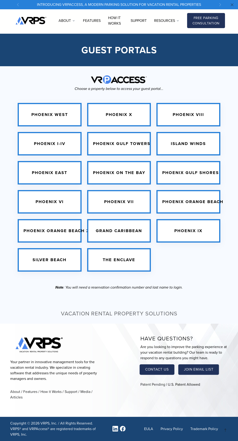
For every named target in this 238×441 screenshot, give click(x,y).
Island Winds (188, 144)
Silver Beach (49, 260)
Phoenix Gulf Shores (190, 173)
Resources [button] (164, 20)
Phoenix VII (119, 202)
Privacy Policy (172, 428)
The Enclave (119, 260)
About (15, 391)
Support (139, 20)
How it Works (114, 20)
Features (92, 20)
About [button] (65, 20)
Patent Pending (152, 384)
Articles (16, 397)
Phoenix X (119, 115)
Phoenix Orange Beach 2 (56, 231)
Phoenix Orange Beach (192, 202)
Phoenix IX (188, 231)
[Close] (232, 5)
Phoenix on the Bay (119, 173)
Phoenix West (49, 115)
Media (85, 391)
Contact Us (157, 369)
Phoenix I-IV (49, 144)
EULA (148, 428)
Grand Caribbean (119, 231)
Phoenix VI (50, 202)
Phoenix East (49, 173)
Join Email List (198, 369)
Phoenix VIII (188, 115)
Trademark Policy (204, 428)
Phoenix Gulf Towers (121, 144)
